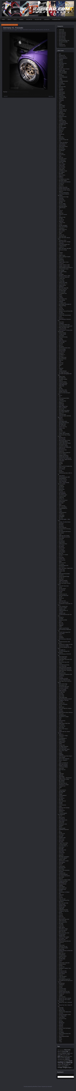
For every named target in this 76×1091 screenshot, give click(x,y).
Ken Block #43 (62, 351)
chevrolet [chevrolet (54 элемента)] (60, 1053)
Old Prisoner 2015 (62, 1018)
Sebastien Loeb (62, 609)
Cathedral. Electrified (63, 580)
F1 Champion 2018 (63, 293)
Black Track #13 (62, 953)
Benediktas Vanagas (63, 379)
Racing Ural (61, 353)
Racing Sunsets (62, 149)
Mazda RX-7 (61, 855)
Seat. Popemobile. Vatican (64, 749)
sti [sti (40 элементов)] (61, 1065)
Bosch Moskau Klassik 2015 (64, 979)
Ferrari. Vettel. (62, 168)
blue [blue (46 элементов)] (61, 1051)
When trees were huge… (64, 903)
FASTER (60, 987)
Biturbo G (61, 418)
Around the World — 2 (63, 845)
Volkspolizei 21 (62, 169)
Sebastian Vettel (62, 837)
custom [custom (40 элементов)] (71, 1053)
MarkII (60, 504)
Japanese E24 (62, 810)
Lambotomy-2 (61, 228)
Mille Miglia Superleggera (64, 856)
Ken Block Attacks (62, 127)
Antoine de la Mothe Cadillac (64, 879)
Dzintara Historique (63, 371)
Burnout (60, 74)
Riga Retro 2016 (62, 673)
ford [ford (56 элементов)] (69, 1054)
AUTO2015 (61, 1035)
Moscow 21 (61, 317)
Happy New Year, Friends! (64, 535)
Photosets (61, 44)
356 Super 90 (61, 798)
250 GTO (61, 108)
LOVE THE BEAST (63, 976)
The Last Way (61, 342)
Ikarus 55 (61, 878)
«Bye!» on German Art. (63, 762)
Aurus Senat (61, 279)
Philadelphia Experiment (64, 829)
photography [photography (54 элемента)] (60, 1061)
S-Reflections (61, 984)
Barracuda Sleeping (63, 206)
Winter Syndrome (62, 800)
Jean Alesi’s (61, 523)
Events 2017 (61, 35)
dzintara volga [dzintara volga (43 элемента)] (65, 1054)
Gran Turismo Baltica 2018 (64, 324)
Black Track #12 (62, 957)
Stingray (60, 296)
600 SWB (61, 202)
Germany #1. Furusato (63, 554)
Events (21, 19)
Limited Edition (62, 866)
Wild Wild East (62, 113)
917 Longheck (62, 172)
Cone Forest (61, 335)
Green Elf (61, 90)
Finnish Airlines (62, 93)
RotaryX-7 (61, 960)
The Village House (62, 1015)
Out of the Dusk (62, 292)
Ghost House (61, 840)
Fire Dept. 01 (61, 577)
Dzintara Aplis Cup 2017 (64, 456)
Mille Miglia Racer (62, 424)
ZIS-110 (60, 969)
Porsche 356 (61, 219)
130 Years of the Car (63, 783)
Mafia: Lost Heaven (63, 71)
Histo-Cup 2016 (62, 560)
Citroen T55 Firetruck (63, 500)
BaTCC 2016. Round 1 (63, 728)
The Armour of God (63, 972)
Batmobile (61, 173)
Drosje (60, 599)
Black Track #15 (62, 769)
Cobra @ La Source (63, 214)
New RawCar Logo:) (63, 494)
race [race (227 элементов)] (70, 1061)
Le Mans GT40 (62, 222)
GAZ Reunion (61, 147)
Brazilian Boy (61, 134)
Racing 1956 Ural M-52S (64, 422)
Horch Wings (61, 694)
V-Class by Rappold (63, 858)
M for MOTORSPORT (63, 874)
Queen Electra (62, 475)
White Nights (61, 405)
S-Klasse (60, 338)
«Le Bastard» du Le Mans (64, 179)
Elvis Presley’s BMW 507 (64, 411)
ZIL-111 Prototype (62, 689)
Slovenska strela (62, 86)
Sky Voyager (61, 532)
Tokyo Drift (61, 1024)
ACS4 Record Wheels (63, 766)
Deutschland (25, 29)
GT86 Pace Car (62, 726)
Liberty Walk (61, 538)
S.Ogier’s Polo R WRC (63, 843)
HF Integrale (61, 1032)
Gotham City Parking (63, 383)
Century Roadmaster (63, 77)
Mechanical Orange (63, 249)
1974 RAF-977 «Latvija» (64, 716)
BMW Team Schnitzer (63, 764)
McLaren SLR (61, 966)
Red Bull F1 (61, 575)
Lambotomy (61, 243)
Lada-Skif (61, 915)
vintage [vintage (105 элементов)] (60, 1067)
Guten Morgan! (62, 886)
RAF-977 (60, 896)
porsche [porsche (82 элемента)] (65, 1061)
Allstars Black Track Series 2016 (65, 659)
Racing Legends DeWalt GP (64, 452)
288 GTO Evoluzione (63, 704)
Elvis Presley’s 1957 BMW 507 (65, 304)
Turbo (60, 719)
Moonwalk (61, 799)
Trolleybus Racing (62, 245)
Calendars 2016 (62, 873)
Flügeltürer (61, 59)
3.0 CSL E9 (61, 263)
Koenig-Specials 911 (63, 508)
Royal (60, 156)
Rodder (60, 806)
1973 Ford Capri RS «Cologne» (65, 708)
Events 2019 (61, 37)
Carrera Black (61, 633)
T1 (59, 251)
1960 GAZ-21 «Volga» (63, 735)
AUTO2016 (61, 737)
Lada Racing (61, 675)
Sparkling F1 (61, 286)
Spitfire (60, 717)
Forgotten (61, 252)
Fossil (60, 761)
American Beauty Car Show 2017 (65, 326)
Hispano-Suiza (62, 428)
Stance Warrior (62, 973)
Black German (62, 817)
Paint (60, 43)
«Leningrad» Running (63, 123)
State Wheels (61, 776)
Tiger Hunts (61, 624)
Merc (60, 893)
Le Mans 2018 (62, 278)
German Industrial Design (64, 576)
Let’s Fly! (60, 254)
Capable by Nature (62, 956)
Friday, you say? (62, 898)
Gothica (60, 294)
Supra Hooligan (62, 757)
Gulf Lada (61, 701)
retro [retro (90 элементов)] (67, 1064)
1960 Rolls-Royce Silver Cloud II (65, 756)
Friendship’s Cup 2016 (63, 678)
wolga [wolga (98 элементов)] (69, 1067)
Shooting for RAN (62, 990)
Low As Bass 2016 (62, 666)
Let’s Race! (61, 184)
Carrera (60, 663)
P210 (60, 135)
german (33, 29)
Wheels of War (62, 107)
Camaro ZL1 (61, 247)
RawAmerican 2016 (63, 824)
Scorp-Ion (61, 975)
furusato (30, 29)
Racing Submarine (62, 512)
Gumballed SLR (62, 786)
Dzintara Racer (62, 501)
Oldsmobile (61, 198)
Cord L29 (61, 210)
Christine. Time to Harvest (64, 68)
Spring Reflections (62, 478)
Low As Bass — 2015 (63, 938)
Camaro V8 (61, 942)
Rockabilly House (62, 889)
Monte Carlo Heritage (63, 226)
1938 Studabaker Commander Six (66, 267)
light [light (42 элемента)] (61, 1057)
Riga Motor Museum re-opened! (65, 698)
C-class (60, 1041)
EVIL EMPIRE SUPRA (63, 947)
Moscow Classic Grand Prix (64, 992)
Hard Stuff (61, 1021)
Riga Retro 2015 (62, 939)
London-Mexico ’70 (63, 143)
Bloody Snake (61, 489)
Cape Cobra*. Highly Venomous (65, 459)
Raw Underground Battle (64, 1036)
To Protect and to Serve (63, 268)
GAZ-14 (60, 395)
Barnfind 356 (61, 409)
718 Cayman (61, 549)
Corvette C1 (61, 513)
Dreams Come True (63, 289)
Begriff (21, 29)
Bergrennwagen (62, 828)
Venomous (61, 177)
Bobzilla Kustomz (62, 964)
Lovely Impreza (62, 977)
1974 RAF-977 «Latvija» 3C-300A (66, 644)
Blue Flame (61, 66)
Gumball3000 (61, 516)
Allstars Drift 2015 (62, 920)
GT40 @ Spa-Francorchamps (65, 315)
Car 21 (60, 961)
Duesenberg (61, 75)
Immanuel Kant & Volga (63, 196)
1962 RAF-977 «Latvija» (64, 784)
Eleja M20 (61, 1025)
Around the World (62, 205)
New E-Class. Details (63, 750)
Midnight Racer (62, 935)
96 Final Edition (62, 551)
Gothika (60, 752)
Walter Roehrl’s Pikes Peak (64, 723)
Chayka (60, 511)
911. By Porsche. (62, 425)
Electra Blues (61, 847)
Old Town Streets (62, 588)
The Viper (61, 218)
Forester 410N (62, 745)
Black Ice (61, 345)
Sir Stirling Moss (62, 160)
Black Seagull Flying (63, 656)
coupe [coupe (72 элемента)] (68, 1053)
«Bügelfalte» (61, 89)
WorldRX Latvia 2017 (63, 391)
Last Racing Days (62, 400)
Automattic (49, 1086)
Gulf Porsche (61, 199)
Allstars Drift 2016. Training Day (65, 670)
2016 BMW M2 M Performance (65, 669)
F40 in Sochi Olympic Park (64, 244)
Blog (15, 19)
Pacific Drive (61, 926)
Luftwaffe (60, 709)
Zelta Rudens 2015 (63, 888)
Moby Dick (61, 360)
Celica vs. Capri (62, 467)
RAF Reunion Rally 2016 (64, 686)
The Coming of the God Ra (64, 875)
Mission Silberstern (63, 341)
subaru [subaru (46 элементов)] (63, 1065)
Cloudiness (61, 825)
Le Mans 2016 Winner (63, 142)
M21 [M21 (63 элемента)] (63, 1057)
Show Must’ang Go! (63, 930)
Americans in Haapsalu (63, 688)
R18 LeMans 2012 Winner (64, 410)
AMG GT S (61, 734)
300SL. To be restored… (64, 581)
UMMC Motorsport (62, 690)
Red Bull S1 (61, 617)
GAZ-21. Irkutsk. (62, 432)
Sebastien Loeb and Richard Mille (65, 311)
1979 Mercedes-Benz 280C (64, 477)
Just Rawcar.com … (63, 715)
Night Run (61, 191)
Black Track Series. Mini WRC (65, 248)
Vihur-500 (61, 131)
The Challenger (62, 590)
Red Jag (60, 591)
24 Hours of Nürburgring (64, 192)
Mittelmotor (61, 94)
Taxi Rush (61, 1029)
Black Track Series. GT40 (64, 327)
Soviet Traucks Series (63, 146)
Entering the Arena (62, 116)
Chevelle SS (61, 994)
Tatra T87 (61, 913)
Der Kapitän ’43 (62, 649)
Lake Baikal (61, 274)
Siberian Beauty (62, 145)
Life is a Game (62, 230)
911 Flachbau (61, 724)
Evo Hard (61, 430)
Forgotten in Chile (62, 111)
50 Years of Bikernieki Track (64, 679)
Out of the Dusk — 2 (63, 283)
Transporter (61, 485)
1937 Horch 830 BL (63, 73)
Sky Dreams (61, 346)
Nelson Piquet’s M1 (63, 229)
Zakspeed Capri (62, 200)
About (9, 19)
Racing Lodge (61, 907)
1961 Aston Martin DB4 (63, 288)
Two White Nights (62, 290)
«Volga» (60, 78)
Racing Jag (61, 713)
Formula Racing (62, 934)
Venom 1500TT (62, 105)
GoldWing (61, 885)
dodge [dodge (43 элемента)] (59, 1054)
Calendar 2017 (62, 558)
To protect (61, 1030)
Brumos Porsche (62, 350)
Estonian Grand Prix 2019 (64, 188)
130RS (60, 787)
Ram (60, 943)
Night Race (61, 213)
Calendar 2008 (62, 571)
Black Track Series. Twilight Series (66, 568)
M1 (59, 209)
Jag (59, 830)
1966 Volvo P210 (62, 600)
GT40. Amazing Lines (63, 606)
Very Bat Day (61, 486)
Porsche (60, 224)
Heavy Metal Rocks (63, 747)
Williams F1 (61, 130)
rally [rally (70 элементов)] (64, 1062)
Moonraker (61, 711)
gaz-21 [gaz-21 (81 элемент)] (63, 1056)
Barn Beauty (61, 546)
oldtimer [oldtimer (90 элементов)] (67, 1059)
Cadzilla (60, 273)
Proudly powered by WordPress (31, 1086)
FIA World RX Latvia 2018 (64, 277)
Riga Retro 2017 (62, 437)
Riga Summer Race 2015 (64, 919)
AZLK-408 (61, 863)
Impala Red (61, 98)
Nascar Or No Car (62, 56)
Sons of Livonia (62, 918)
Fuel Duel (61, 897)
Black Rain (51, 96)
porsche (41, 29)
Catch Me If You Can (63, 946)
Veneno (60, 1020)
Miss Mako (61, 841)
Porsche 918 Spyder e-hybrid (65, 1014)
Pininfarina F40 (62, 55)
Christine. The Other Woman (64, 522)
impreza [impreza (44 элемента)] (70, 1056)
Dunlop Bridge (62, 83)
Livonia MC (61, 924)
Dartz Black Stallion (63, 180)
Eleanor (60, 912)
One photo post (11, 29)
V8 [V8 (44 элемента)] (68, 1065)
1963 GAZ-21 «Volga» (63, 928)
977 (59, 788)
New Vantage (61, 270)
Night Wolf (61, 775)
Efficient (60, 826)
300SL (60, 365)
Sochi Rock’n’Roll (62, 236)
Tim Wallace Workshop (63, 746)
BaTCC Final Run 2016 (63, 602)
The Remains (61, 150)
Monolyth (61, 802)
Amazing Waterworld (63, 58)
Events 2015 (61, 32)
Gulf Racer (61, 811)
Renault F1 (61, 258)
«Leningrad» (61, 100)
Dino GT (60, 815)
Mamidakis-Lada (62, 124)
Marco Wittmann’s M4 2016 (64, 537)
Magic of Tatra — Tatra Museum (65, 777)
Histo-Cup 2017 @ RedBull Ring (65, 466)
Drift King (61, 677)
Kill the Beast (61, 869)
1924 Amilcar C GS (63, 685)
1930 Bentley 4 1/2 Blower (64, 892)
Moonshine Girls (62, 867)
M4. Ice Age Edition (63, 507)
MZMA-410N (61, 385)
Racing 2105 (61, 822)
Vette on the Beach (63, 407)
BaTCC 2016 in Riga (63, 683)
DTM (60, 85)
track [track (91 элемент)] (66, 1066)
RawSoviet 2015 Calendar (64, 807)
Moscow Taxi (61, 234)
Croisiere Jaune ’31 (63, 109)
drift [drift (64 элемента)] (61, 1054)
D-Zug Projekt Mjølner (63, 441)
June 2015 (61, 1013)
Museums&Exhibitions (63, 40)
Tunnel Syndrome (62, 790)
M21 (60, 102)
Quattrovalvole (62, 92)
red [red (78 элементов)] (64, 1064)
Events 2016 (61, 33)
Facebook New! (56, 19)
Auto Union (61, 693)
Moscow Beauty (62, 439)
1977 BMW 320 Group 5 (64, 372)
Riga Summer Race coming (64, 440)
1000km (60, 743)
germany (37, 29)
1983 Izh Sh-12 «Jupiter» (64, 645)
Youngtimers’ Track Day (63, 700)
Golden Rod (61, 894)
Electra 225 (61, 916)
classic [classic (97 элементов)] (64, 1053)
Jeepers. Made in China (63, 262)
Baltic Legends (62, 927)
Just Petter (61, 618)
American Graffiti (62, 496)
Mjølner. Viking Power (63, 406)
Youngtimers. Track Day (63, 911)
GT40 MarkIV (61, 460)
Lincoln (60, 316)
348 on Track (61, 696)
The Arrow (61, 88)
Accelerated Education (63, 81)
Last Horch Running (63, 844)
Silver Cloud (61, 851)
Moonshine (61, 524)
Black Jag (61, 622)
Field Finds (61, 362)
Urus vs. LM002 (62, 164)
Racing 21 (61, 636)
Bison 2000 (61, 503)
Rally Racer (61, 579)
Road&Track (61, 403)
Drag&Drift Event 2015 (63, 909)
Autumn (60, 592)
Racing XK (61, 364)
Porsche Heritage (62, 161)
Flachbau (61, 965)
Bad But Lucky (62, 1010)
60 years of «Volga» (63, 607)
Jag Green (61, 62)
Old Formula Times (63, 63)
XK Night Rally (62, 692)
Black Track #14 (62, 931)
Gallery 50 (29, 19)
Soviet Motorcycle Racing (64, 664)
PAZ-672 (5, 96)
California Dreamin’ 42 (63, 610)
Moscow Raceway (62, 358)
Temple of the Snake (63, 282)
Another (60, 29)
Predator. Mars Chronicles (64, 433)
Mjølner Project (62, 376)
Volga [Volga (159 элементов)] (65, 1067)
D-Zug (60, 101)
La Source (61, 297)
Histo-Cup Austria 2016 (63, 595)
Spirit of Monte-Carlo (63, 820)
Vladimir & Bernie (62, 285)
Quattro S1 (61, 809)
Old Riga (60, 79)
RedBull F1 (61, 176)
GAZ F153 (61, 157)
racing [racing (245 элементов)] (60, 1062)
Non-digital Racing (62, 271)
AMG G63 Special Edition (64, 398)
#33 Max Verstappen (63, 225)
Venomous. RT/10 (62, 240)
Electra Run (61, 488)
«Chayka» (61, 119)
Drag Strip (61, 339)
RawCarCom (8, 24)
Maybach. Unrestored (63, 765)
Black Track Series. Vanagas (64, 241)
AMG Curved (61, 839)
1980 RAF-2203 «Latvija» (64, 779)
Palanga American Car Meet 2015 (66, 950)
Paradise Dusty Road (63, 881)
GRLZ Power (61, 727)
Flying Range (61, 949)
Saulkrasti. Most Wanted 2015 (65, 1011)
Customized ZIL (62, 492)
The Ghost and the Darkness (64, 181)
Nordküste (61, 301)
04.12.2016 (15, 24)
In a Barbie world (62, 302)
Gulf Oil (60, 587)
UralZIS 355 (61, 497)
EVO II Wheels (62, 468)
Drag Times (61, 153)
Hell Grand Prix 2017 (63, 444)
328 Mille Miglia (62, 791)
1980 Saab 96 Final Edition (64, 573)
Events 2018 (61, 36)
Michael (60, 832)
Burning (60, 470)
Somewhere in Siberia (63, 445)
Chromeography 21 (63, 738)
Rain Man (61, 722)
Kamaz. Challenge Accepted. (65, 256)
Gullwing (60, 117)
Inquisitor (61, 803)
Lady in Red (61, 115)
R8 (59, 366)
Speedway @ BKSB (63, 620)
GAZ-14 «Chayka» (62, 454)
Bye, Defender (62, 780)
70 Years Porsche (62, 334)
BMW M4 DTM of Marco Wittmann (66, 712)
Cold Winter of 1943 (63, 171)
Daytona (60, 104)
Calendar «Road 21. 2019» (64, 264)
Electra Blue (61, 557)
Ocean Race (61, 322)
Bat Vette (61, 388)
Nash (60, 151)
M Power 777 (61, 498)
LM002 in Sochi (62, 255)
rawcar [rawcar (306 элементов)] (69, 1062)
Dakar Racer (61, 768)
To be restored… (62, 550)
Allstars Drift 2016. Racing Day (65, 667)
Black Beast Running (63, 337)
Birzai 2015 (61, 952)
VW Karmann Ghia (62, 971)
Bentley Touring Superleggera (65, 1028)
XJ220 (60, 534)
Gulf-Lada (61, 343)
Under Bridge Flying (63, 697)
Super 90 (61, 380)
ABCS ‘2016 (61, 671)
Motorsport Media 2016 (63, 565)
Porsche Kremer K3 (63, 594)
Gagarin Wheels (62, 741)
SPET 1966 (61, 162)
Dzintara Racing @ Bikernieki (65, 941)
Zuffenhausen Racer (63, 543)
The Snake (61, 67)
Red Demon (61, 471)
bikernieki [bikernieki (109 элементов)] (67, 1050)
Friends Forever (62, 904)
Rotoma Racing (62, 720)
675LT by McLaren (62, 527)
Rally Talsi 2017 (62, 448)
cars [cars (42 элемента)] (69, 1051)
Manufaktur (61, 871)
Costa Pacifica (62, 1017)
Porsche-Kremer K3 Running (64, 528)
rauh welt (45, 29)
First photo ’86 (62, 818)
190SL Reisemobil (62, 481)
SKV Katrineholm (62, 493)
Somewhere (61, 637)
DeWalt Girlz (61, 451)
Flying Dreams (62, 542)
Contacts (46, 19)
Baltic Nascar (61, 707)
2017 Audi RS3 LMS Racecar (65, 531)
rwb (48, 29)
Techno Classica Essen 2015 (65, 1033)
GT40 (60, 361)
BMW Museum (62, 739)
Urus (60, 215)
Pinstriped (61, 796)
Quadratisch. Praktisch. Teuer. (65, 968)
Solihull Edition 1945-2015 (64, 962)
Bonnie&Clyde (62, 541)
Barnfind (60, 126)
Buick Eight (61, 848)
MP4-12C (61, 232)
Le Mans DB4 (61, 281)
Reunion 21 (61, 185)
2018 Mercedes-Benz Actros (64, 347)
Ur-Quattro (61, 611)
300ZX (60, 1040)
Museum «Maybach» (63, 760)
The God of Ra (62, 833)
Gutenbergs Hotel (62, 849)
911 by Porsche (62, 154)
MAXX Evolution (62, 996)
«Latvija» (60, 369)
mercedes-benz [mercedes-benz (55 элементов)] (61, 1059)
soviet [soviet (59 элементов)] (59, 1065)
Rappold (60, 753)
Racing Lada (61, 260)
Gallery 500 (38, 19)
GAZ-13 (60, 864)
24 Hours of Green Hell (63, 139)
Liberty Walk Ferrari (63, 384)
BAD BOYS (61, 901)
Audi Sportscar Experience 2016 (65, 674)
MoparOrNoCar (62, 96)
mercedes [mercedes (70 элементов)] (67, 1057)
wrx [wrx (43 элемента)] (72, 1067)
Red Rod (60, 890)
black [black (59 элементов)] (59, 1051)
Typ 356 (60, 596)
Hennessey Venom (63, 158)
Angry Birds (61, 399)
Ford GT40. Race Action (64, 586)
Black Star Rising (62, 305)
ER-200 (60, 132)
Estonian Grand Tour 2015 (64, 991)
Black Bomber (62, 781)
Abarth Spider (61, 515)
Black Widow (61, 877)
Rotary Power (61, 821)
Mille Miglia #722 (62, 377)
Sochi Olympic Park (63, 298)
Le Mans (60, 307)
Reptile (60, 730)
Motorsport (61, 39)
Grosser (60, 1039)
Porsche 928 (61, 313)
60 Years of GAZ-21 (63, 479)
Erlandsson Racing (63, 381)
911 (18, 29)
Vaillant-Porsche (62, 120)
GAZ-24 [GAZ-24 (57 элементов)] (67, 1056)
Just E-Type (61, 835)
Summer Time (62, 703)
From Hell (61, 308)
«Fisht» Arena (61, 165)
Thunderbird (61, 323)
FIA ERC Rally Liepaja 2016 (64, 632)
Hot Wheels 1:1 (62, 354)
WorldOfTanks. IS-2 (63, 882)
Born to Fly (61, 660)
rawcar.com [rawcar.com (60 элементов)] (60, 1064)
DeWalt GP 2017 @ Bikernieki (65, 458)
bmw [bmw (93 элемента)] (63, 1051)
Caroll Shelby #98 (62, 122)
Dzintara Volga (62, 70)
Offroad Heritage (62, 349)
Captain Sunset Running (64, 628)
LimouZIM (61, 82)
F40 (59, 396)
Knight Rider (61, 64)
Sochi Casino (61, 128)
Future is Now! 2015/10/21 (64, 870)
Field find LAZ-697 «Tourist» (64, 190)
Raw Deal (61, 490)
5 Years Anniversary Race (64, 900)
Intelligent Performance (63, 455)
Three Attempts (62, 300)
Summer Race (62, 852)
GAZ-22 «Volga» (62, 203)
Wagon (60, 561)
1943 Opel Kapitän (62, 658)
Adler (60, 54)
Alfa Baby (61, 463)
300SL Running (62, 505)
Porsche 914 (61, 183)
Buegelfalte (61, 754)
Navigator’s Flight (62, 905)
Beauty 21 (61, 60)
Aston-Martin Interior (63, 421)
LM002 (60, 233)
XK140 (60, 621)
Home (3, 19)
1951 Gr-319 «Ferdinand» (64, 758)
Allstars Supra (62, 945)
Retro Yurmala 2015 (63, 922)
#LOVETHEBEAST (63, 795)
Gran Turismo (61, 545)
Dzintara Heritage (62, 332)
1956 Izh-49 (61, 598)
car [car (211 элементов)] (67, 1051)
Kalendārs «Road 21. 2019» (64, 275)
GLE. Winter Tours (62, 357)
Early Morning (61, 742)
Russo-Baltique (62, 862)
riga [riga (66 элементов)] (70, 1064)
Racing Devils (61, 138)
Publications (61, 45)
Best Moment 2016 (63, 449)
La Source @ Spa (62, 97)
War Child (61, 517)
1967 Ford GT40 (62, 562)
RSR (60, 141)
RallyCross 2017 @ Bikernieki (65, 447)
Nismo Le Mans (62, 175)
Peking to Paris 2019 (63, 187)
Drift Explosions (62, 954)
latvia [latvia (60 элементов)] (59, 1057)
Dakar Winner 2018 (63, 390)
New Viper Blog (62, 166)
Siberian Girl (61, 309)
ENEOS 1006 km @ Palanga (65, 443)
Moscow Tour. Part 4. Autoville (65, 998)
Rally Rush (61, 368)
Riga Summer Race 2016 (64, 662)
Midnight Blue (61, 1022)
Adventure (61, 112)
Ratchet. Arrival (62, 859)
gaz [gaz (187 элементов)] (59, 1056)
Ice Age (60, 705)
